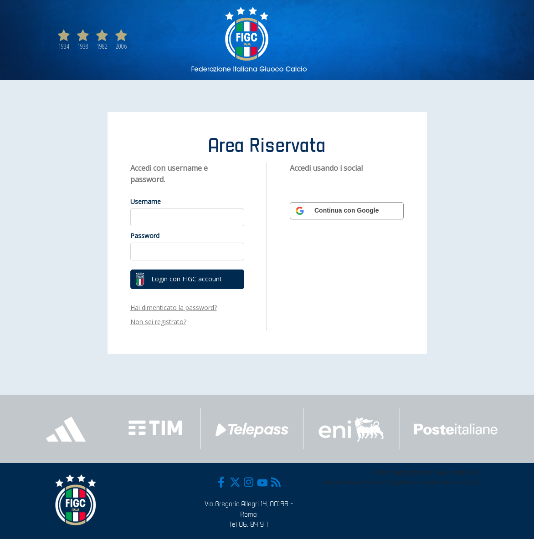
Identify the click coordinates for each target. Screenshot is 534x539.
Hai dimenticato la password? (173, 307)
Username (145, 201)
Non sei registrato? (158, 321)
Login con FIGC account (178, 279)
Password (144, 235)
